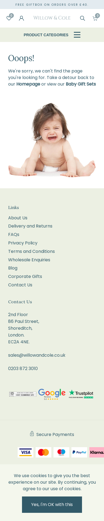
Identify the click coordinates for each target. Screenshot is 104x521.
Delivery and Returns (30, 226)
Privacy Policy (22, 243)
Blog (12, 268)
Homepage (28, 84)
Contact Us (20, 285)
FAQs (13, 234)
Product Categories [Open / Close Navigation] (52, 34)
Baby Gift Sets (81, 84)
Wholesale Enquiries (29, 260)
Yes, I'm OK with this (52, 504)
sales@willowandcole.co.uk (36, 355)
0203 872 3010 (23, 368)
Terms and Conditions (31, 251)
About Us (17, 218)
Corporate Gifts (25, 276)
